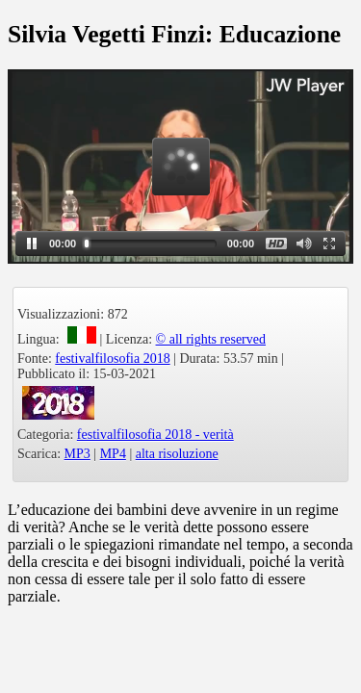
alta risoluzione (177, 454)
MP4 (113, 454)
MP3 (77, 454)
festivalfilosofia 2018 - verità (155, 434)
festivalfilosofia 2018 (112, 358)
